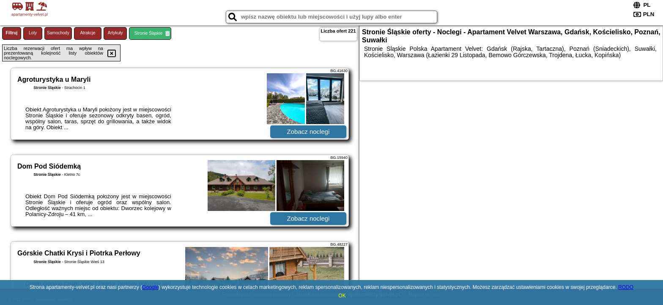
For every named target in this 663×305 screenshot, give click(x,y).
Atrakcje (87, 32)
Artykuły (115, 32)
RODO (625, 287)
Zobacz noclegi (308, 131)
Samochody (58, 32)
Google (150, 287)
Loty (33, 32)
